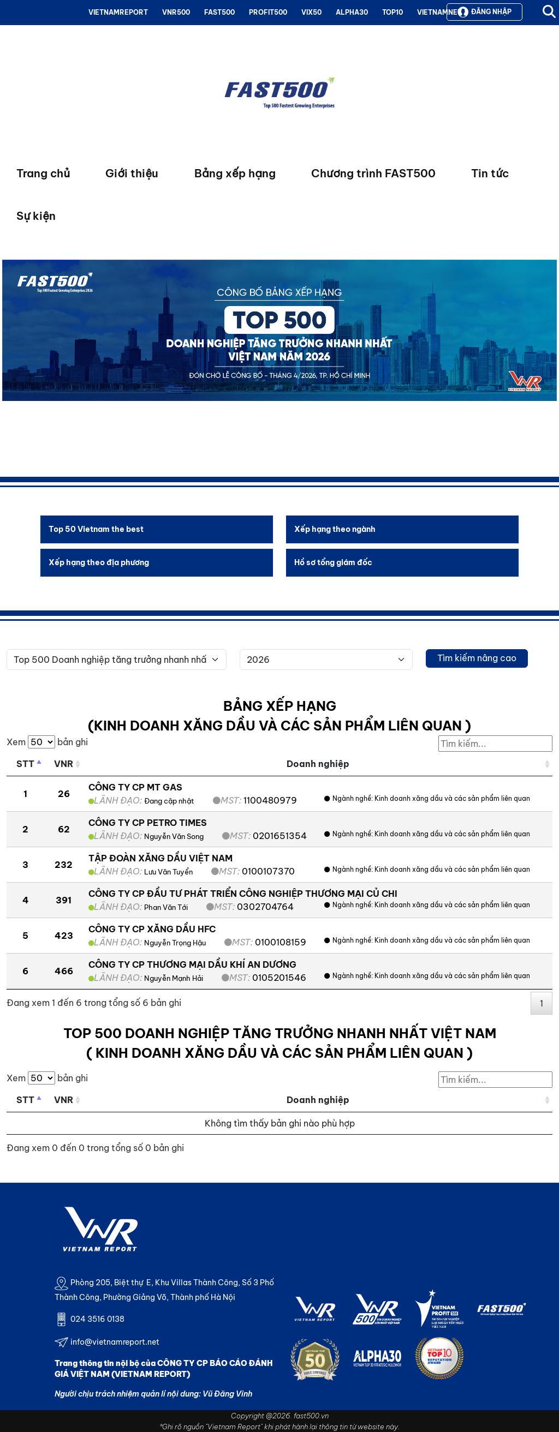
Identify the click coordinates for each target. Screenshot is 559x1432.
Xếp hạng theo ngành (335, 529)
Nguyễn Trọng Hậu (175, 942)
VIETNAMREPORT (118, 12)
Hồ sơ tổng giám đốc (333, 562)
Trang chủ (43, 173)
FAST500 (219, 12)
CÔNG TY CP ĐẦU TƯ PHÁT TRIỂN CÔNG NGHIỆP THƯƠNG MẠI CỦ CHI (242, 893)
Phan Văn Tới (166, 907)
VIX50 (311, 12)
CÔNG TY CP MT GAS (135, 787)
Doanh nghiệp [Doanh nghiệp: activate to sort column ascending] (318, 763)
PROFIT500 (268, 12)
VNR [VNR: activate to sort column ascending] (63, 763)
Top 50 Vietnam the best (96, 529)
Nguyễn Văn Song (174, 836)
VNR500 (176, 12)
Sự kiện (36, 216)
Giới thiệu (131, 173)
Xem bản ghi (47, 741)
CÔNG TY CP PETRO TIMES (147, 822)
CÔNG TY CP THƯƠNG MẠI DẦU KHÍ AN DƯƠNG (192, 964)
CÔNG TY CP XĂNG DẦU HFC (152, 929)
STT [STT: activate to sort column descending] (25, 763)
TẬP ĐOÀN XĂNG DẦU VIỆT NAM (160, 858)
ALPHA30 (352, 12)
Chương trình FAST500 (373, 173)
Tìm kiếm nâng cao (476, 657)
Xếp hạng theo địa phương (99, 562)
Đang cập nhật (169, 800)
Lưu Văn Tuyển (168, 871)
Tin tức (490, 173)
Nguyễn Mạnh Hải (173, 978)
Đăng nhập (484, 12)
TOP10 (392, 12)
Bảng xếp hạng (235, 173)
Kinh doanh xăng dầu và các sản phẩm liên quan (452, 798)
